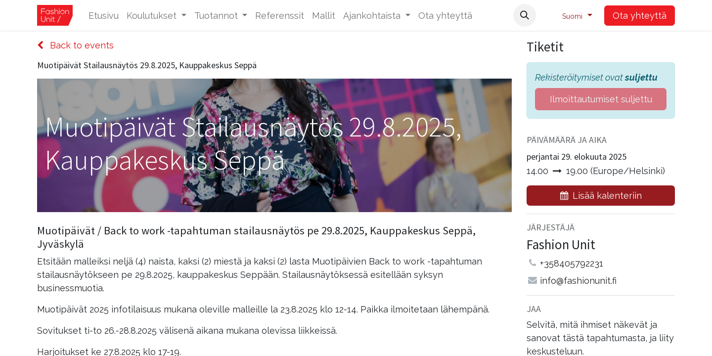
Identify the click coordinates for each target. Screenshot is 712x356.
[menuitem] (104, 15)
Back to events (75, 45)
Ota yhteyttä (640, 15)
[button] (524, 15)
